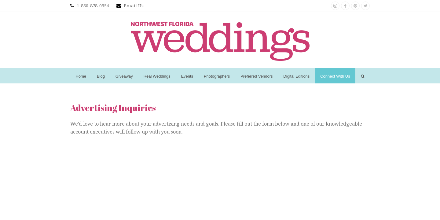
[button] (362, 75)
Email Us (134, 5)
